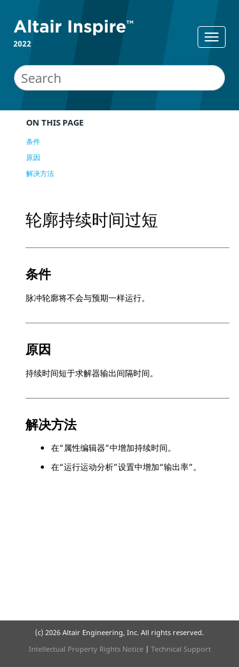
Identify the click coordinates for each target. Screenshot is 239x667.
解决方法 (40, 173)
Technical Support (181, 649)
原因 (33, 157)
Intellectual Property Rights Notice (86, 649)
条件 (33, 141)
